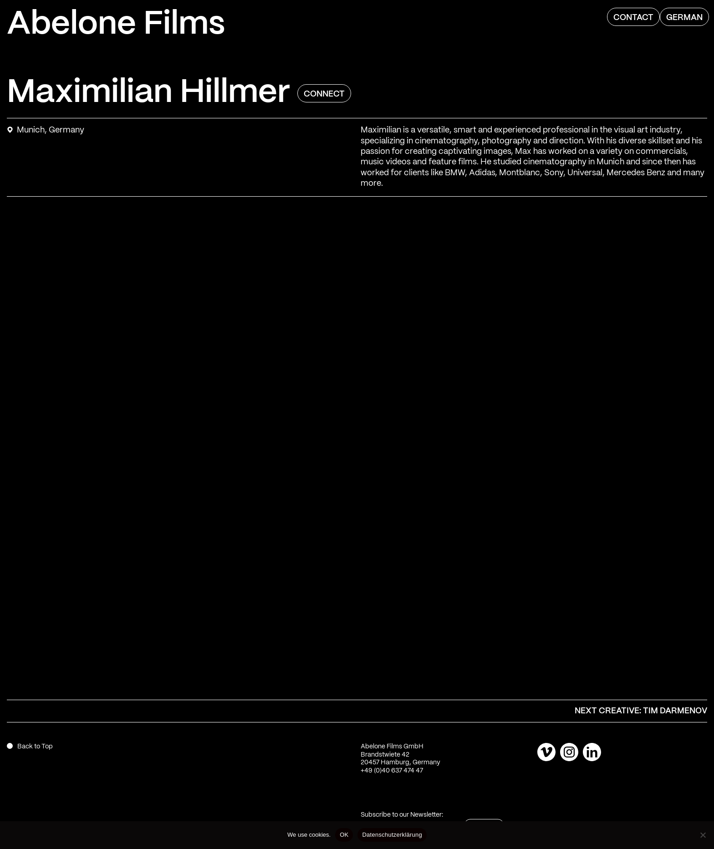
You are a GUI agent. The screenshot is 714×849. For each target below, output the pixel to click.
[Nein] (702, 834)
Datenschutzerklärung (392, 834)
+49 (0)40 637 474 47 (392, 771)
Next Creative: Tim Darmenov (641, 711)
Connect (324, 94)
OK (344, 834)
